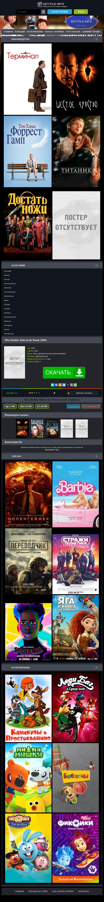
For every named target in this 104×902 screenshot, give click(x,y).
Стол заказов (73, 32)
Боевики (59, 32)
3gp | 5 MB (10, 406)
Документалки (9, 296)
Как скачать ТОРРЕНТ (63, 891)
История (7, 304)
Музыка (6, 329)
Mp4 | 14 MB (26, 406)
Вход (81, 12)
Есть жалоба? (91, 406)
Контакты (83, 891)
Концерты (7, 313)
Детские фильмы (9, 292)
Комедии (20, 32)
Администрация (91, 32)
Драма (6, 300)
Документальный (45, 354)
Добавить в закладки (84, 393)
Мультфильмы (35, 32)
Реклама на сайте (38, 891)
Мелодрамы (8, 325)
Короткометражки (10, 317)
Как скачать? (73, 406)
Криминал (7, 321)
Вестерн (7, 279)
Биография (7, 271)
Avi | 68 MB (42, 406)
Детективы (7, 288)
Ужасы (48, 32)
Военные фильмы (10, 283)
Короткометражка (59, 354)
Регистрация (59, 12)
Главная (8, 32)
